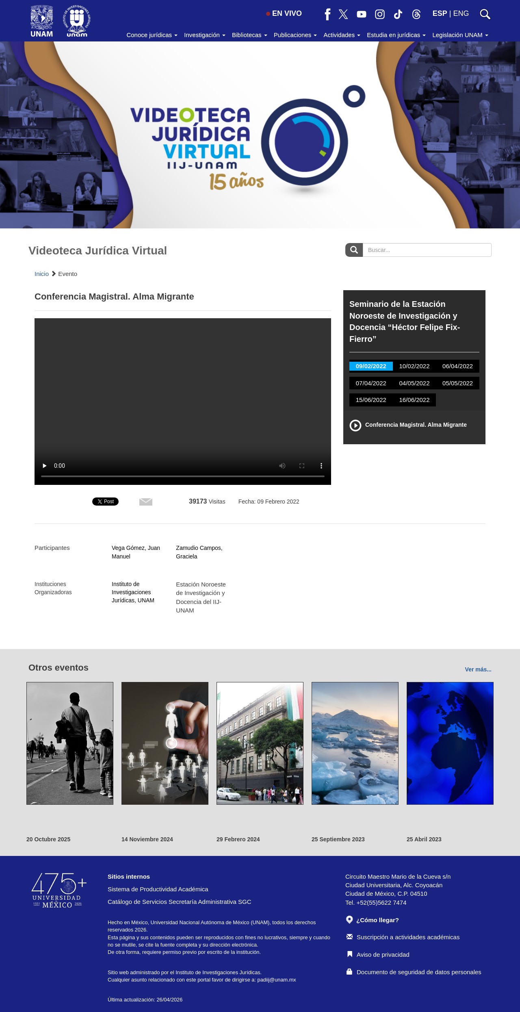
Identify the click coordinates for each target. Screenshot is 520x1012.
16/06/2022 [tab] (414, 399)
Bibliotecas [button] (249, 34)
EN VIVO (284, 13)
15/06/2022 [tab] (371, 399)
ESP (440, 13)
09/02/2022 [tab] (371, 366)
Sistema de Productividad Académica (158, 889)
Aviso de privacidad (378, 954)
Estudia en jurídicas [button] (396, 34)
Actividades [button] (341, 34)
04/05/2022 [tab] (414, 383)
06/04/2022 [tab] (457, 366)
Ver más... (478, 669)
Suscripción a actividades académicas (403, 937)
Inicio (42, 273)
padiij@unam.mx (277, 980)
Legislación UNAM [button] (460, 34)
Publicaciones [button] (295, 34)
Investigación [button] (204, 34)
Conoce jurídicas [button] (152, 34)
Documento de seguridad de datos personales (414, 972)
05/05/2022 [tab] (457, 383)
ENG (461, 13)
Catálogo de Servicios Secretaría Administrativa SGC (179, 901)
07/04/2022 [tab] (371, 383)
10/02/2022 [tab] (414, 366)
